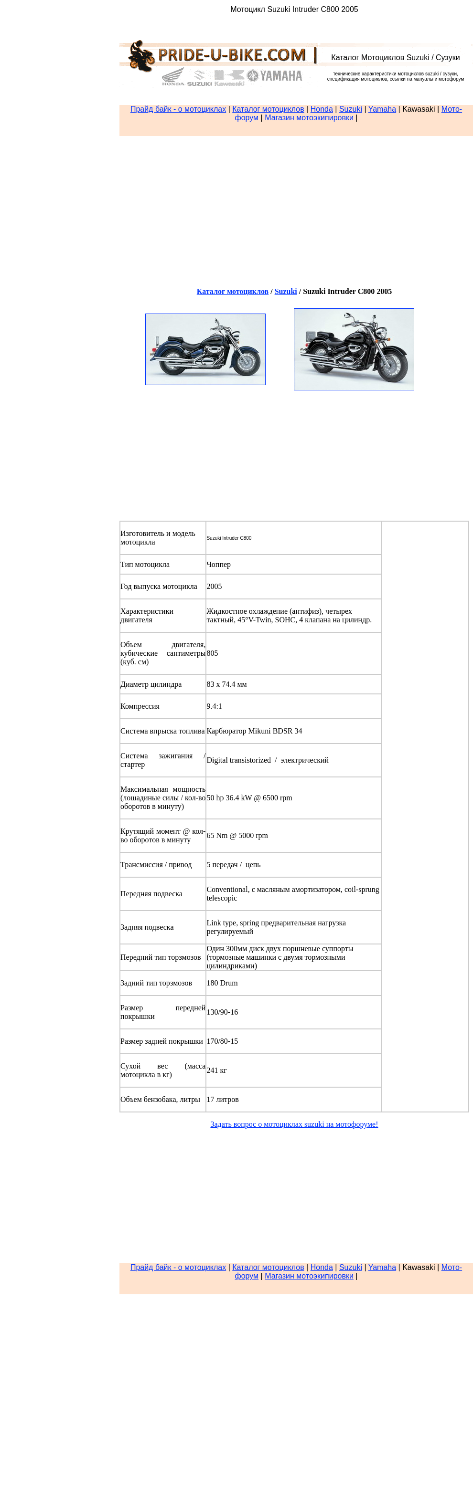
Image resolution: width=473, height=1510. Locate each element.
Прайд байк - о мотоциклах (178, 109)
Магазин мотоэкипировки (309, 118)
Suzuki (350, 109)
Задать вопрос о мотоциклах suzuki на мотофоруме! (294, 1124)
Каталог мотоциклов (268, 109)
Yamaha (382, 109)
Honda (322, 109)
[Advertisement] (294, 210)
